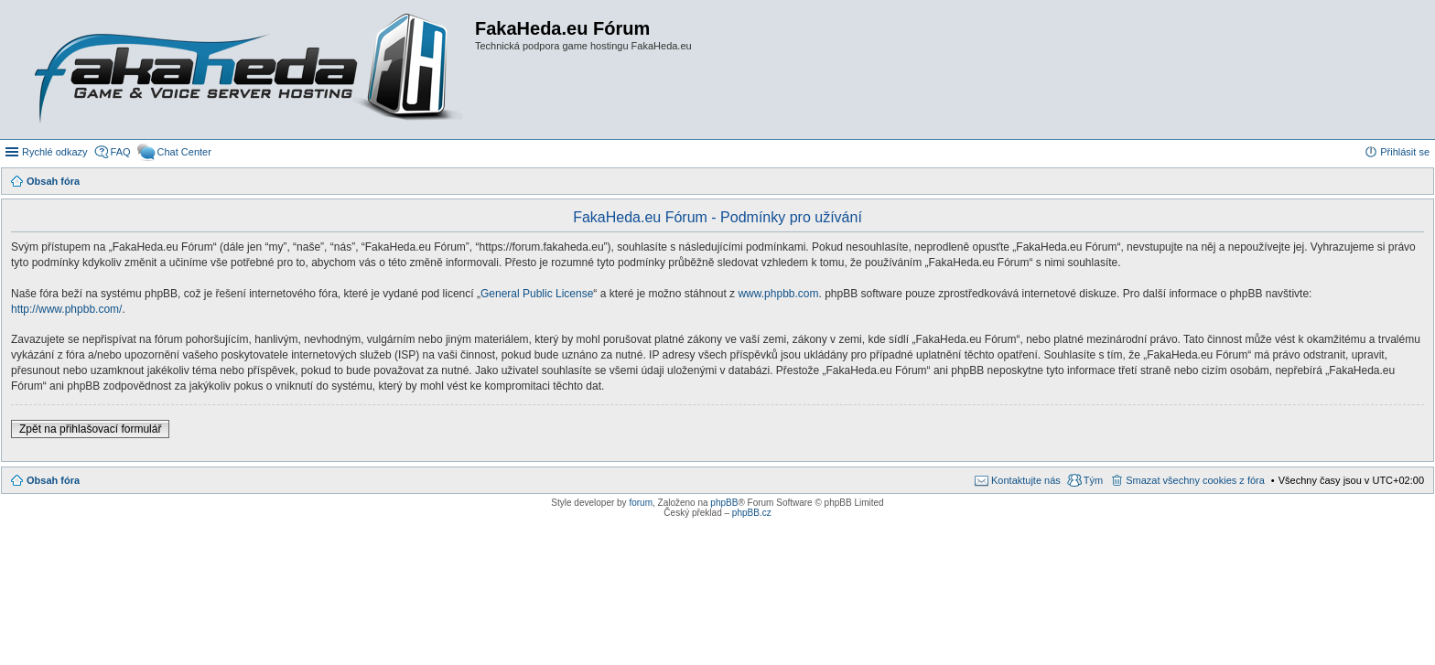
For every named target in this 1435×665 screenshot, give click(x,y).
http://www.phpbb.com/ (66, 309)
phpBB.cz (751, 513)
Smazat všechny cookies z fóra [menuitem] (1195, 480)
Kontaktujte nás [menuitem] (1026, 480)
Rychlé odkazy (55, 151)
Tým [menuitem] (1093, 480)
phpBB (724, 503)
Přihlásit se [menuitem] (1405, 151)
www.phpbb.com (778, 293)
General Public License (536, 293)
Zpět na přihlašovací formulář (90, 429)
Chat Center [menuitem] (184, 151)
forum (641, 503)
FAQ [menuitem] (121, 151)
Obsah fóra (53, 480)
